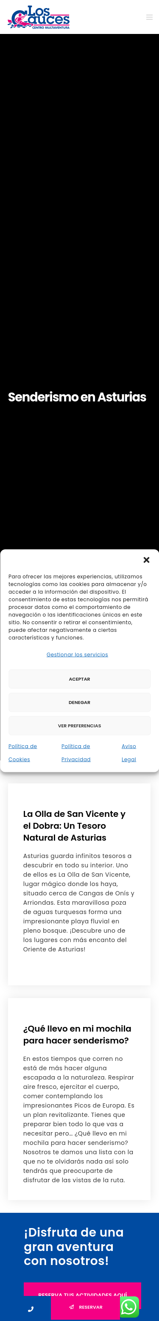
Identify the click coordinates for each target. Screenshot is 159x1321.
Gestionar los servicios (77, 654)
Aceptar (79, 679)
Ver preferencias (79, 725)
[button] (146, 559)
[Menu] (147, 17)
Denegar (79, 702)
